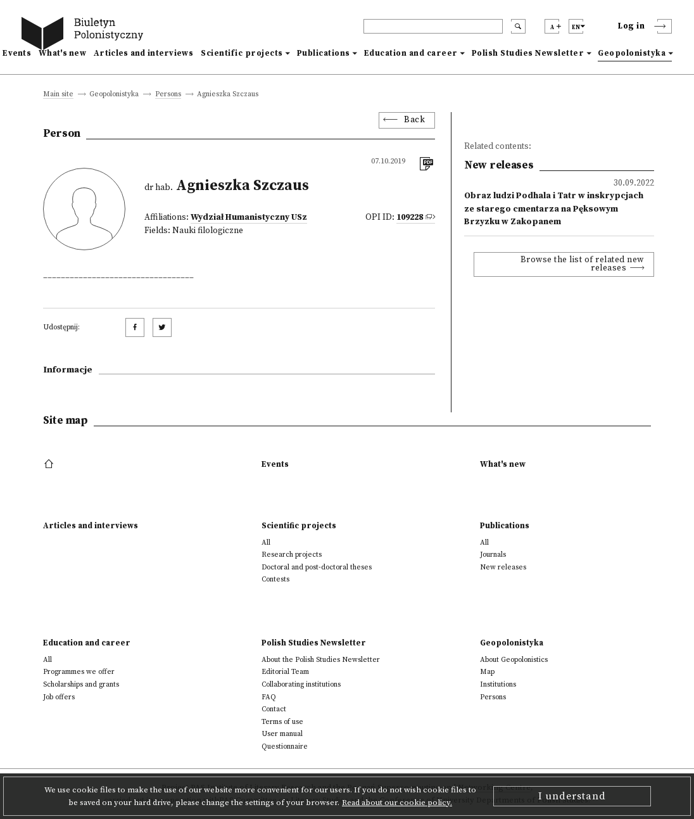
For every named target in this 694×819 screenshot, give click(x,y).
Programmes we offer (79, 671)
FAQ (269, 697)
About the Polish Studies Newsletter (321, 659)
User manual (282, 734)
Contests (275, 579)
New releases (503, 567)
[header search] (433, 26)
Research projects (292, 554)
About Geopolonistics (514, 659)
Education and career (411, 53)
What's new (62, 53)
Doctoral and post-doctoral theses (317, 567)
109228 (409, 217)
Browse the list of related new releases (582, 264)
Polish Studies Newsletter (528, 53)
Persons (168, 95)
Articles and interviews (143, 53)
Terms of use (282, 722)
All (266, 542)
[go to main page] (85, 35)
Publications (323, 53)
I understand (572, 796)
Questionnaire (285, 746)
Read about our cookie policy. (397, 802)
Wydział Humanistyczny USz (249, 217)
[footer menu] (50, 464)
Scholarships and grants (81, 684)
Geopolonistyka (632, 53)
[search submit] (518, 26)
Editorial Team (285, 671)
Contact (274, 709)
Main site (58, 95)
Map (487, 671)
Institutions (498, 684)
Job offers (59, 697)
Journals (493, 554)
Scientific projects (242, 53)
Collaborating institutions (301, 684)
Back (414, 120)
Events (17, 53)
